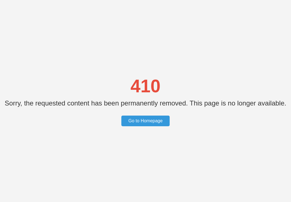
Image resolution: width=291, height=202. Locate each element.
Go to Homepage (145, 120)
